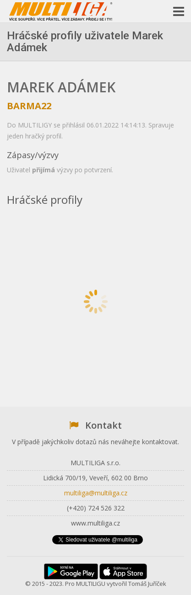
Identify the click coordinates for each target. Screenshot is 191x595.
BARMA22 (29, 106)
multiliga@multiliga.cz (95, 493)
